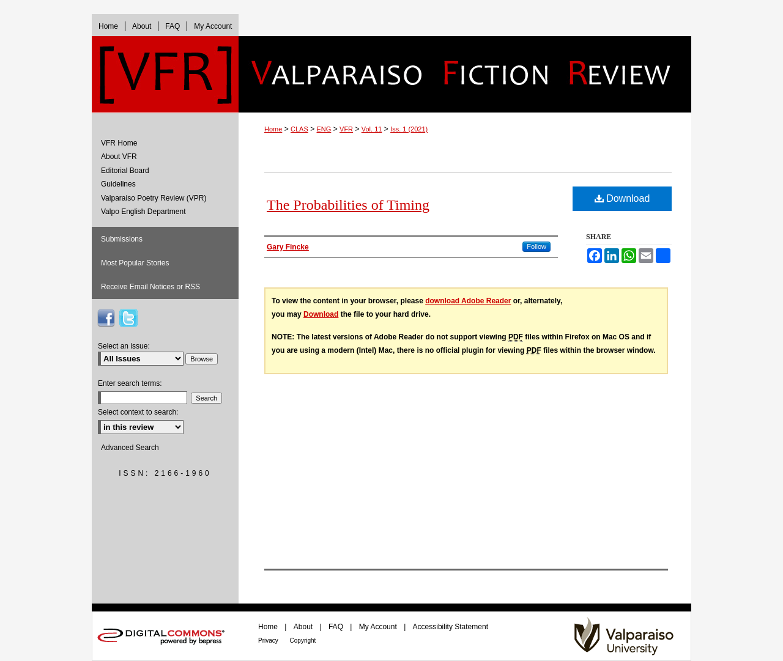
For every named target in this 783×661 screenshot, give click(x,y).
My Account (379, 626)
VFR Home (119, 143)
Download (622, 198)
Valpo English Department (143, 211)
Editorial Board (125, 170)
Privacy (269, 640)
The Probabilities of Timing (348, 205)
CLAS (299, 129)
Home (273, 129)
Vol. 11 (372, 129)
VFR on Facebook (106, 318)
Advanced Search (130, 447)
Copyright (303, 640)
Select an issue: (124, 346)
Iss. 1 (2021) (409, 129)
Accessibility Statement (450, 626)
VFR (346, 129)
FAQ (336, 626)
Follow (536, 246)
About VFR (119, 156)
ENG (324, 129)
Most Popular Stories (135, 263)
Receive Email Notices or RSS (150, 286)
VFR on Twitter (128, 318)
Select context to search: (138, 412)
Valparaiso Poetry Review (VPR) (154, 198)
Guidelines (118, 184)
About (304, 626)
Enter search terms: (130, 383)
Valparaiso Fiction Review (465, 74)
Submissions (122, 239)
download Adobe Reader (468, 301)
